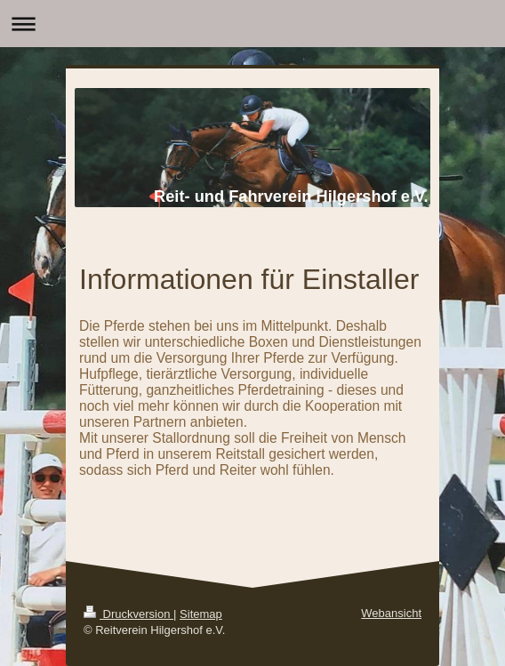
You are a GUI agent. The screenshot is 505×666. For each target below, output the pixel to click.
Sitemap (201, 614)
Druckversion (128, 614)
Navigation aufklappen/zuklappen (252, 23)
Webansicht (391, 613)
